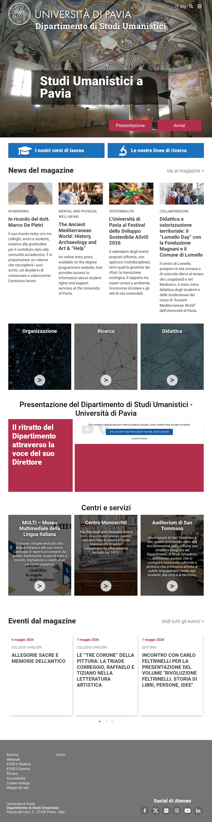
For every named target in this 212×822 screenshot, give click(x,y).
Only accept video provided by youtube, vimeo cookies (139, 432)
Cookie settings (18, 783)
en (183, 6)
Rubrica (12, 755)
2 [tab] (106, 721)
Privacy (12, 773)
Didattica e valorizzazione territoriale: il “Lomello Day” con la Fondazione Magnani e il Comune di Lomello (181, 237)
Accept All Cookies (139, 439)
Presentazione (130, 125)
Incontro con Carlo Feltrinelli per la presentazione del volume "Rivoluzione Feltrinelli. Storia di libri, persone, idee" (169, 670)
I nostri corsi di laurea (59, 150)
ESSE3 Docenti (18, 769)
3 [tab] (112, 721)
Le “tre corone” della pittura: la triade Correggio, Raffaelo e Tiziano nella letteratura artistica (105, 670)
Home (199, 5)
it (177, 6)
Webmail (13, 759)
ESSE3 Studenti (19, 764)
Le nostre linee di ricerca (159, 150)
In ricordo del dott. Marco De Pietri (29, 222)
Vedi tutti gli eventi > (182, 621)
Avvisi (179, 125)
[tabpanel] (40, 674)
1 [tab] (100, 721)
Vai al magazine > (185, 171)
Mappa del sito (18, 787)
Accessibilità (16, 778)
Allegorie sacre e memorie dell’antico (39, 658)
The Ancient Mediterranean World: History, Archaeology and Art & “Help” (77, 236)
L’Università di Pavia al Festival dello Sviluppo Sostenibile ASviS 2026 (128, 231)
